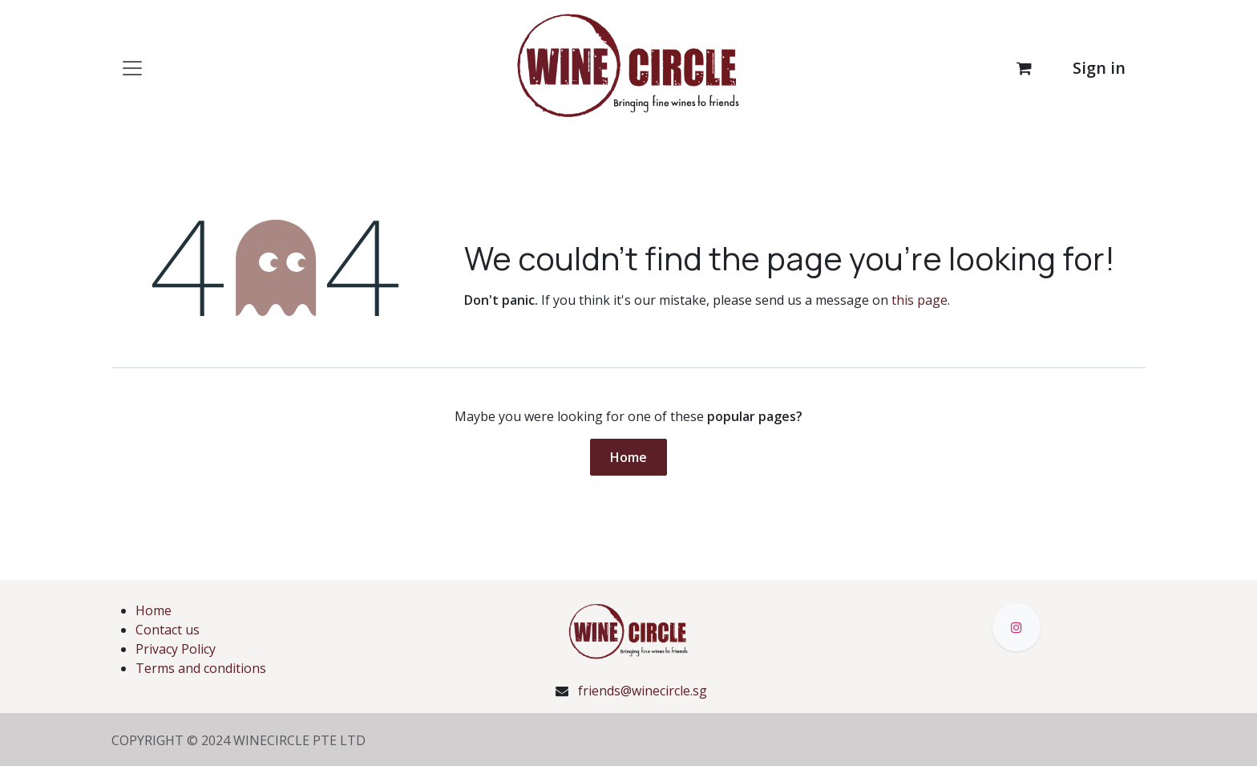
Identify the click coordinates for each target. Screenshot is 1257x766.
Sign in (1099, 68)
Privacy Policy (175, 649)
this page (919, 300)
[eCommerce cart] (1024, 68)
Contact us (167, 629)
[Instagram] (1016, 627)
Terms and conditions (200, 668)
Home (628, 457)
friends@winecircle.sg (642, 690)
